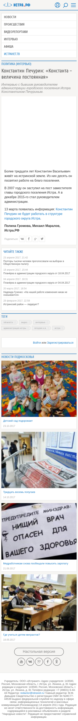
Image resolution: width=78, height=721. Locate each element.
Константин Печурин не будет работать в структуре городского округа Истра (38, 214)
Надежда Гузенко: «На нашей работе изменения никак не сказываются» (35, 293)
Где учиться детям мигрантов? (21, 634)
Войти (37, 342)
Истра (57, 328)
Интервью (11, 39)
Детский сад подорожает (18, 420)
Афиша (8, 46)
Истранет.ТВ (12, 54)
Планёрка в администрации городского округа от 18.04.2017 (36, 273)
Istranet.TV (8, 322)
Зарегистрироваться (60, 342)
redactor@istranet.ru (32, 692)
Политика (8, 64)
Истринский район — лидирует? (21, 304)
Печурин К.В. (40, 328)
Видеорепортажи (16, 32)
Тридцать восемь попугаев (19, 492)
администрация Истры (15, 328)
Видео (24, 322)
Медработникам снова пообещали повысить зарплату (35, 563)
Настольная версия (39, 652)
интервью (40, 322)
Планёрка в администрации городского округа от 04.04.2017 (36, 282)
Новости (10, 17)
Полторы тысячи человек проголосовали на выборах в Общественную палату (33, 262)
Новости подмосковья (17, 357)
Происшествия (14, 24)
